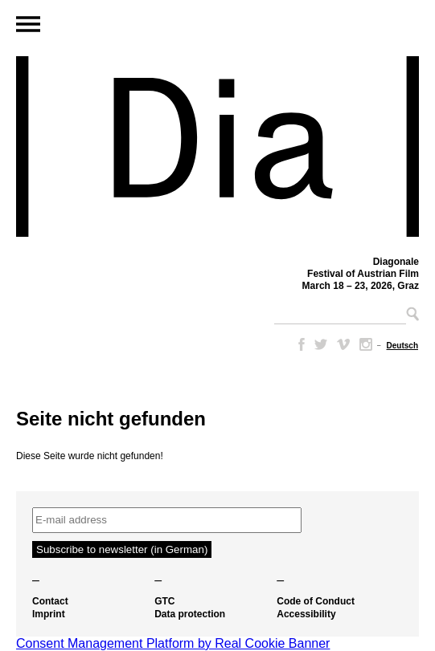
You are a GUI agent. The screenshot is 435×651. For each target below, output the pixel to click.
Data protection (189, 614)
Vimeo (343, 344)
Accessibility (306, 614)
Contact (50, 601)
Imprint (48, 614)
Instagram (365, 344)
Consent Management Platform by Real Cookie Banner (173, 643)
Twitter (320, 344)
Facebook (298, 344)
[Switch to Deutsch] (402, 346)
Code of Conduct (316, 601)
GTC (164, 601)
